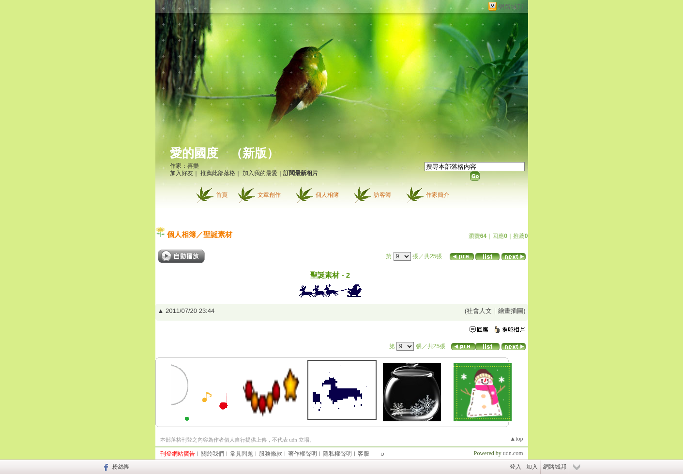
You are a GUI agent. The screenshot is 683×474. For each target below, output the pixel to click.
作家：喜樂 (184, 166)
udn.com (513, 453)
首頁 (222, 195)
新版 (255, 153)
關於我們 (212, 453)
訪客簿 (382, 195)
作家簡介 (437, 195)
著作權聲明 (302, 453)
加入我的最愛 (260, 173)
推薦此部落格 (217, 173)
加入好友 (181, 173)
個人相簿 (327, 195)
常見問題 (241, 453)
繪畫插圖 (510, 310)
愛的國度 (194, 153)
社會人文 (479, 310)
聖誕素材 (217, 234)
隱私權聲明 (337, 453)
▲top (516, 438)
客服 (363, 453)
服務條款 (270, 453)
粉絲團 (121, 466)
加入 (532, 466)
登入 (515, 466)
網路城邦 (510, 6)
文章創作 (269, 195)
